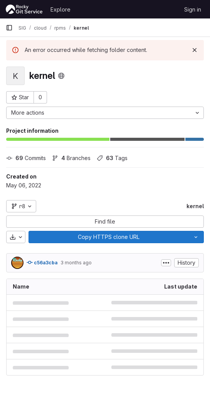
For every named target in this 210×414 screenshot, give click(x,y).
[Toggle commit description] (166, 262)
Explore (60, 9)
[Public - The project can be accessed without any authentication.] (61, 76)
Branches (71, 158)
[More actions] (105, 113)
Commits (26, 158)
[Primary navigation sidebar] (9, 28)
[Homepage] (24, 9)
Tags (112, 158)
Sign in (192, 9)
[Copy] (108, 237)
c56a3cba (42, 262)
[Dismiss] (194, 50)
